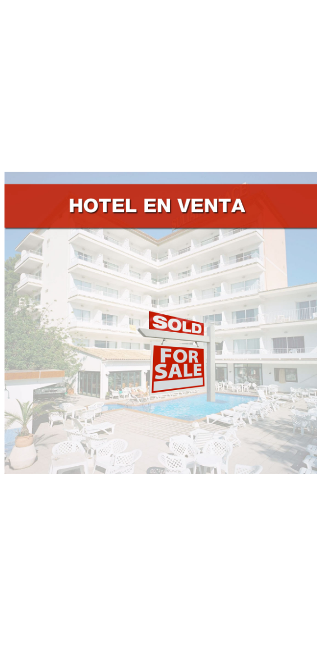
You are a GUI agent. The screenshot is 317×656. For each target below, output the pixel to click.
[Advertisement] (158, 83)
